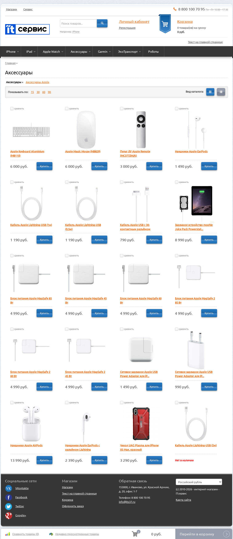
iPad (29, 51)
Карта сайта (183, 499)
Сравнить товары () (25, 534)
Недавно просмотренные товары (77, 534)
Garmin (102, 51)
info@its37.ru (127, 502)
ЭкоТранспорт (128, 51)
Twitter (14, 506)
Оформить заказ (73, 506)
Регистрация (127, 27)
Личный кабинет (134, 21)
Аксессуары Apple (37, 82)
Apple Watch (51, 51)
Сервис (28, 9)
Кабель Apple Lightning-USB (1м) (31, 225)
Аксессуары (79, 51)
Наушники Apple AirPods (26, 445)
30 (38, 92)
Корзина (185, 21)
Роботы (153, 51)
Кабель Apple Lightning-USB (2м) (196, 445)
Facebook (16, 497)
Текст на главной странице (205, 42)
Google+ (15, 515)
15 (32, 92)
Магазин (11, 9)
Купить (44, 166)
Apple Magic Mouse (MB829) (82, 151)
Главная (10, 63)
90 (49, 92)
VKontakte (17, 488)
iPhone (75, 31)
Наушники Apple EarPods (191, 151)
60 (43, 92)
